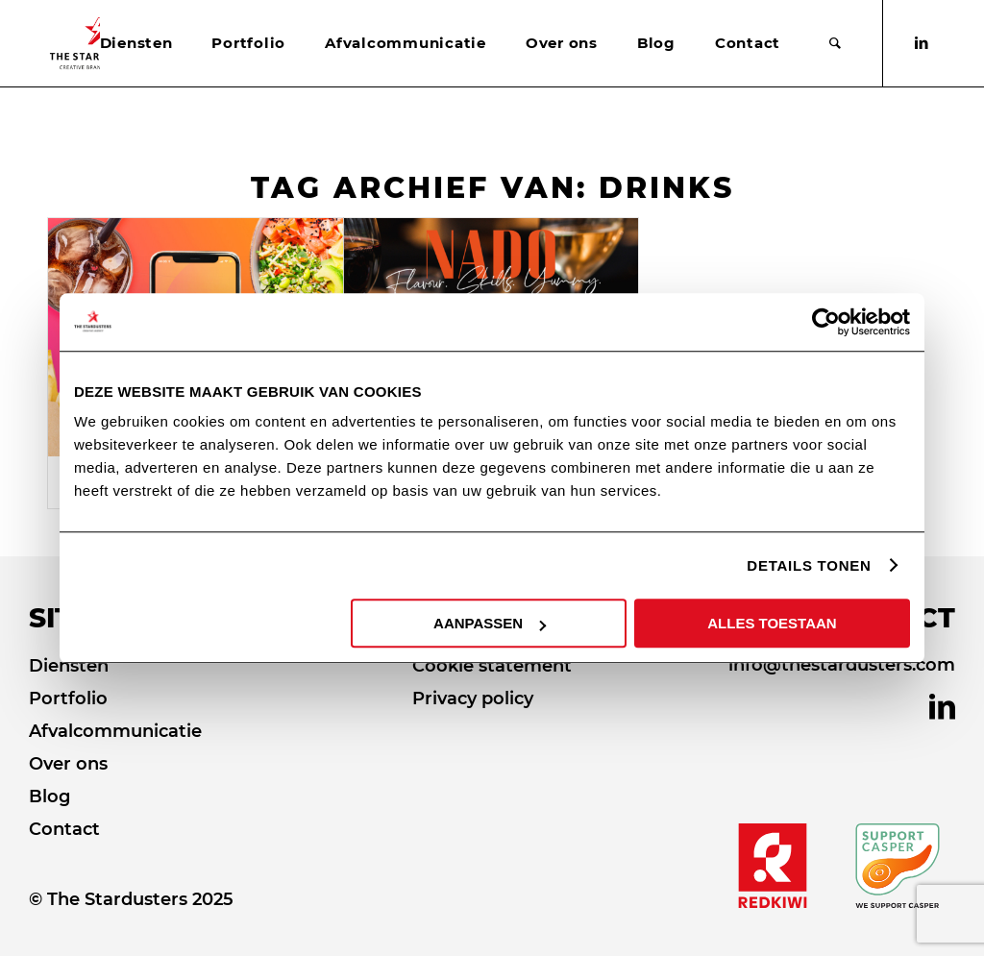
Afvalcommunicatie (115, 731)
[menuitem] (136, 43)
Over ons (68, 763)
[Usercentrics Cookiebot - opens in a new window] (826, 321)
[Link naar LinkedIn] (921, 43)
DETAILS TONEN (809, 565)
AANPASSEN (489, 623)
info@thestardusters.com (841, 664)
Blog (49, 796)
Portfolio (68, 698)
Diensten (69, 665)
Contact (64, 829)
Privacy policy (472, 698)
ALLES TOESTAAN (771, 623)
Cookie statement (492, 665)
